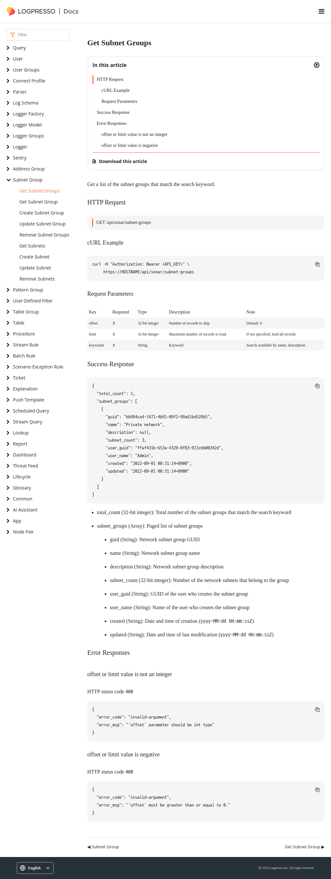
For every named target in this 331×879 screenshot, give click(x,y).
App (17, 521)
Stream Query (27, 422)
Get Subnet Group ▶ (305, 847)
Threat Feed (25, 466)
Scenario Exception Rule (38, 367)
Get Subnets (32, 246)
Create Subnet (34, 257)
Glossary (22, 488)
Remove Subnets (37, 279)
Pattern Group (28, 290)
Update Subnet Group (42, 224)
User (18, 59)
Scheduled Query (31, 411)
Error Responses (111, 123)
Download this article (123, 161)
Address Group (29, 169)
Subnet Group (27, 180)
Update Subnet (35, 268)
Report (20, 444)
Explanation (25, 389)
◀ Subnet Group (103, 847)
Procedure (24, 334)
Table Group (26, 312)
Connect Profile (29, 81)
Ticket (19, 378)
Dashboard (24, 455)
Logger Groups (28, 136)
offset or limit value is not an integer (134, 134)
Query (19, 48)
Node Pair (23, 532)
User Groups (26, 70)
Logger (20, 147)
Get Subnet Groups (39, 191)
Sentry (20, 158)
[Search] (43, 35)
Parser (20, 92)
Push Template (28, 400)
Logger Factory (28, 114)
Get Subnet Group (38, 202)
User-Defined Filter (33, 301)
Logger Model (27, 125)
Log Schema (25, 103)
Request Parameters (119, 101)
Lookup (21, 433)
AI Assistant (25, 510)
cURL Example (115, 90)
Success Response (113, 112)
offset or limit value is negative (129, 145)
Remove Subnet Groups (44, 235)
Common (22, 499)
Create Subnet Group (41, 213)
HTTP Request (110, 79)
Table (18, 323)
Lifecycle (22, 477)
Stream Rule (25, 345)
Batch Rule (24, 356)
